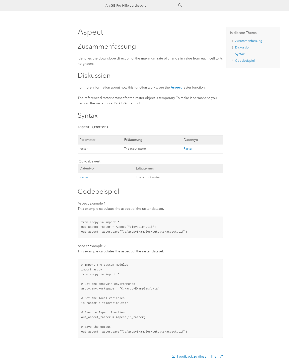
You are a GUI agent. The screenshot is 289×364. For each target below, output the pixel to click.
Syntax (240, 54)
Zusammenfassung (248, 41)
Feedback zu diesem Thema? (200, 356)
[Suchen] (180, 5)
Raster (188, 148)
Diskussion (242, 47)
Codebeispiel (245, 61)
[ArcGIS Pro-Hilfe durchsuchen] (140, 5)
